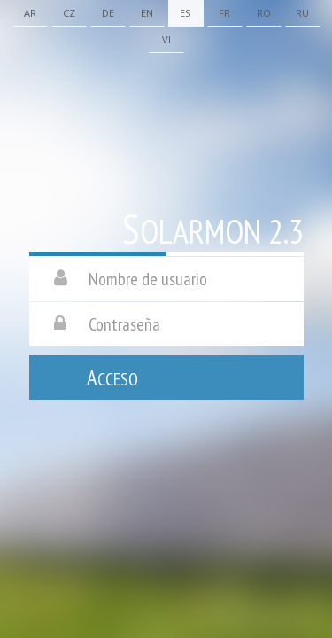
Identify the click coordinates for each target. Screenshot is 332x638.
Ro (264, 12)
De (108, 12)
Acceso (112, 377)
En (147, 12)
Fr (224, 12)
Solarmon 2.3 (213, 230)
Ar (30, 12)
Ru (302, 12)
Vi (166, 39)
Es (185, 12)
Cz (69, 12)
